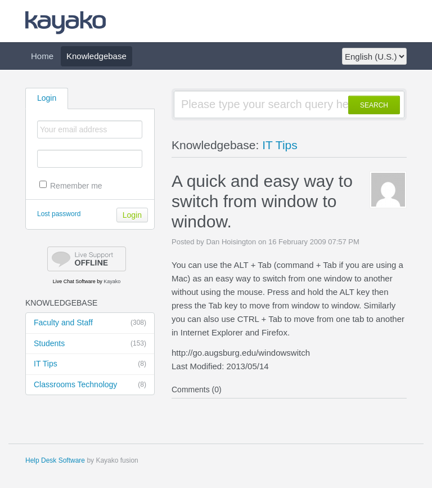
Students (90, 344)
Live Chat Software (74, 281)
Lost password (58, 214)
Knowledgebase (96, 56)
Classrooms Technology (90, 385)
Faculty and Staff (90, 323)
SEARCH (374, 105)
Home (42, 56)
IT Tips (90, 364)
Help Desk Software (55, 460)
